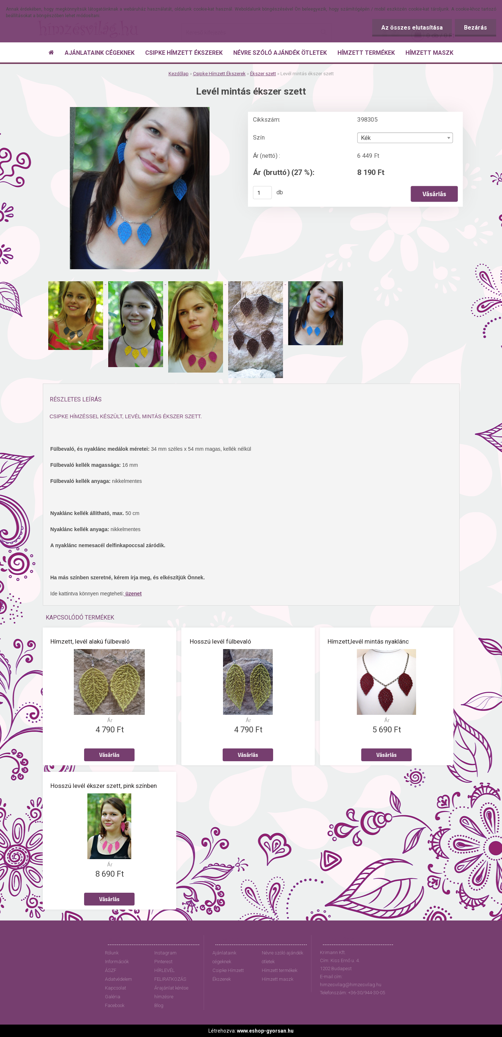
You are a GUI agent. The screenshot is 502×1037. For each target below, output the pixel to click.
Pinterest (163, 961)
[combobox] (405, 138)
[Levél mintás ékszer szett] (140, 109)
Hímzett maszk (277, 979)
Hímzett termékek (279, 970)
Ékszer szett (263, 73)
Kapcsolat (115, 988)
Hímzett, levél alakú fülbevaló (90, 641)
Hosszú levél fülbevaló (220, 641)
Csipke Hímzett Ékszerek (219, 73)
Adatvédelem (118, 979)
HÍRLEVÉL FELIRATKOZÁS (170, 975)
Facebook (114, 1005)
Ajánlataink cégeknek (224, 957)
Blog (158, 1005)
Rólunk (111, 953)
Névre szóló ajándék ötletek (282, 957)
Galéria (112, 996)
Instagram (165, 953)
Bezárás (475, 27)
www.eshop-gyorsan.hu (265, 1031)
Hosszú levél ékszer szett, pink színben (103, 785)
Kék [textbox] (366, 138)
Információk (117, 961)
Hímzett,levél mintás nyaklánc (368, 641)
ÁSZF (110, 970)
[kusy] (262, 192)
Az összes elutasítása (412, 27)
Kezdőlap (179, 73)
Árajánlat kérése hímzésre (171, 992)
